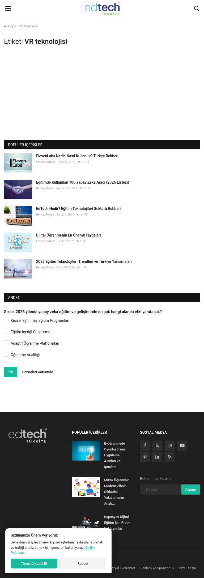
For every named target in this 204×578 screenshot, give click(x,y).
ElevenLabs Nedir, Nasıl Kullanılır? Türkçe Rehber (77, 156)
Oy (10, 372)
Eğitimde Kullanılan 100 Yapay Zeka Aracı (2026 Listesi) (82, 182)
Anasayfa (10, 26)
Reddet (83, 564)
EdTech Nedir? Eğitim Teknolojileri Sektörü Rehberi (78, 208)
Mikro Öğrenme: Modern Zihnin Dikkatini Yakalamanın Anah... (116, 491)
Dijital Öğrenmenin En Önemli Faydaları (68, 235)
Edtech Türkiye (46, 162)
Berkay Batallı (45, 188)
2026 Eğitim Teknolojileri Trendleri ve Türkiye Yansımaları (84, 261)
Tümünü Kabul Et (34, 564)
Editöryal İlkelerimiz (120, 568)
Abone (190, 489)
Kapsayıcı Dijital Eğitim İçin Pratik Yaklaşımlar (117, 522)
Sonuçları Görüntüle (37, 372)
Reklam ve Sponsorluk (157, 568)
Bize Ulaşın (187, 568)
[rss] (170, 457)
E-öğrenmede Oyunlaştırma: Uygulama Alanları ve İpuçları (115, 455)
